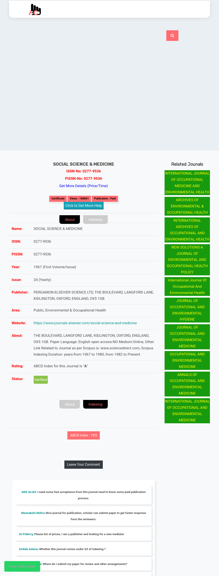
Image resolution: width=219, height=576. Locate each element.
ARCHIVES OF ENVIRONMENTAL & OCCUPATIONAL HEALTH (187, 206)
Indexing (95, 219)
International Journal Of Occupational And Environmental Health (187, 286)
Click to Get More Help (83, 205)
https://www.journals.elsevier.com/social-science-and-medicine (85, 323)
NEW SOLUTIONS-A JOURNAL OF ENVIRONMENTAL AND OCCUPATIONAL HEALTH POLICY (187, 259)
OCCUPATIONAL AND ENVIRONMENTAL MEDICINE (187, 360)
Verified (41, 379)
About (70, 219)
